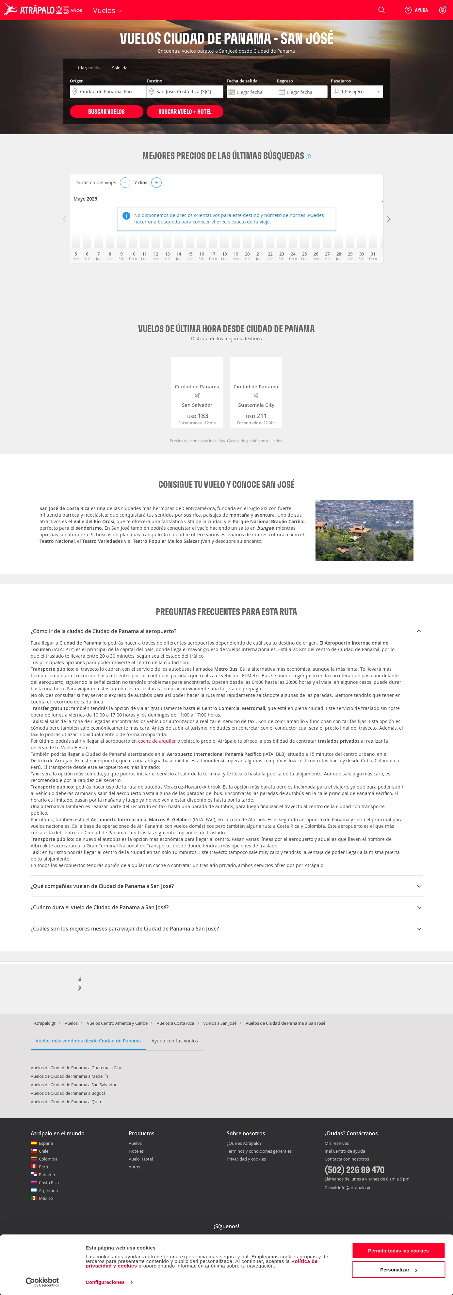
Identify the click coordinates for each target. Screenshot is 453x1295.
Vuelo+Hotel (141, 1159)
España (46, 1143)
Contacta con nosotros (347, 1159)
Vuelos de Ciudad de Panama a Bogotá (68, 1093)
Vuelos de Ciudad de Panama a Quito (67, 1102)
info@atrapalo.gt (354, 1188)
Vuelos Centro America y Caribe (117, 1023)
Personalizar (398, 1269)
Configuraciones (105, 1282)
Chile (43, 1151)
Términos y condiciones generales (259, 1151)
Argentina (48, 1190)
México (46, 1198)
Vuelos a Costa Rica (175, 1023)
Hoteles (136, 1151)
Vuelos (71, 1023)
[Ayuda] (416, 10)
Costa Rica (49, 1182)
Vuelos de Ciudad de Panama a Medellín (69, 1076)
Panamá (47, 1175)
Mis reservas (337, 1143)
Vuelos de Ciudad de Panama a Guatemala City (76, 1068)
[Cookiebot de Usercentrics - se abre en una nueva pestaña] (42, 1282)
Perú (43, 1167)
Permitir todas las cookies (398, 1250)
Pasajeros (341, 81)
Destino (154, 81)
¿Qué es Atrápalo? (244, 1143)
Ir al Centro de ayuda (345, 1151)
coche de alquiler (157, 741)
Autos (134, 1167)
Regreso (285, 81)
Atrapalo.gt (45, 1023)
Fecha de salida (242, 81)
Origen (77, 81)
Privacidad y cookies (246, 1159)
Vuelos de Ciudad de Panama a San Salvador (74, 1085)
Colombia (48, 1159)
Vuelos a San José (219, 1023)
